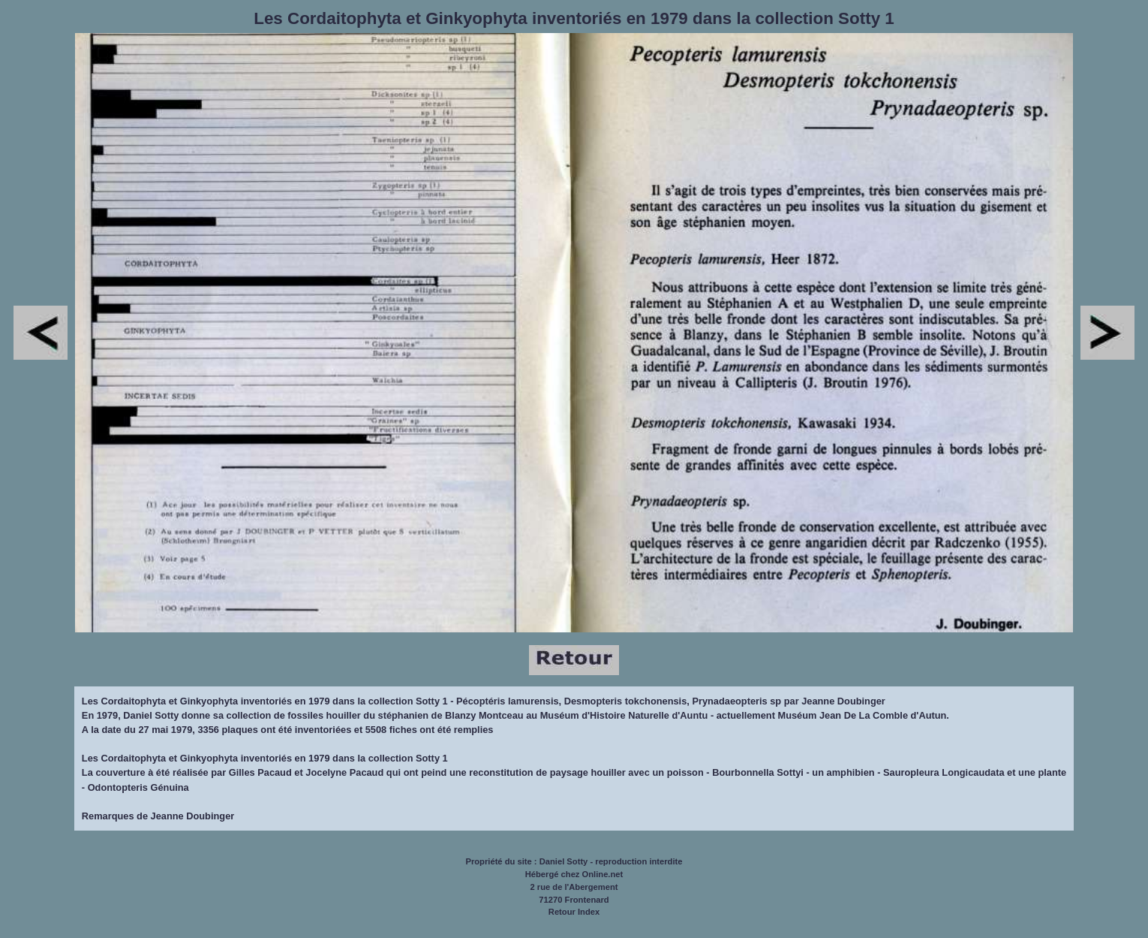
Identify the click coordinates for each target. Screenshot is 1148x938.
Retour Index (574, 911)
